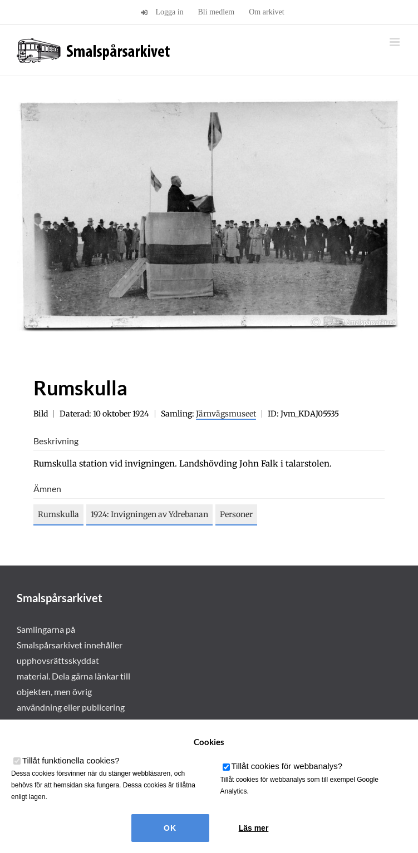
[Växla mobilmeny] (395, 42)
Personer (236, 514)
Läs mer (254, 828)
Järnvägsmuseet (226, 414)
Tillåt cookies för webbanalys (287, 766)
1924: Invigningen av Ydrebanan (149, 514)
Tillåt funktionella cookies (71, 760)
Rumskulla (58, 514)
